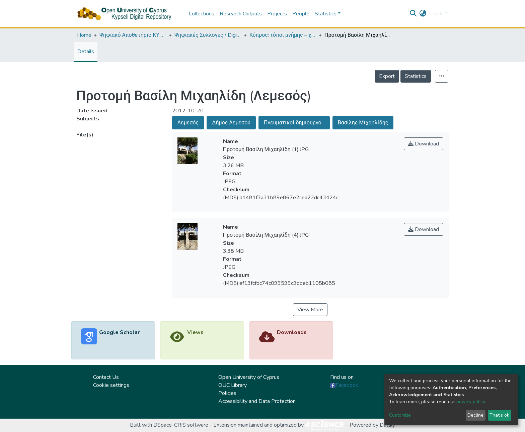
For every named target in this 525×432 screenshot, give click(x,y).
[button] (423, 14)
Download (423, 143)
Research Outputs (241, 13)
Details (85, 51)
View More (310, 309)
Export (387, 76)
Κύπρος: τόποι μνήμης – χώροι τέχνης (282, 35)
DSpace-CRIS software (180, 425)
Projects (277, 13)
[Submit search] (413, 14)
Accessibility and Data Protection (257, 401)
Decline (475, 415)
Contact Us (106, 377)
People (300, 13)
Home (84, 35)
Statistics (416, 76)
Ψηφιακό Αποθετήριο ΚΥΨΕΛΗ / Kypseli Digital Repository (132, 35)
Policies (227, 393)
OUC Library (232, 385)
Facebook (346, 385)
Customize (400, 415)
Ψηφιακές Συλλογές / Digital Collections (207, 35)
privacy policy (470, 402)
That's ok (499, 415)
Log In (436, 13)
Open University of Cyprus (248, 377)
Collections (201, 13)
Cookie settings (111, 385)
